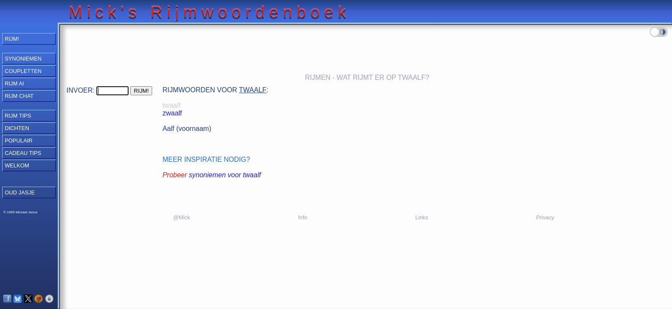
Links (421, 217)
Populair (19, 140)
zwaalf (172, 113)
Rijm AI (14, 83)
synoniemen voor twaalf (225, 175)
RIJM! (12, 39)
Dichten (17, 128)
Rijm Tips (18, 115)
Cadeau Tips (23, 153)
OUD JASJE (20, 192)
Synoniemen (23, 58)
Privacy (545, 217)
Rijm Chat (19, 96)
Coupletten (23, 71)
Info (302, 217)
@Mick (181, 217)
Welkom (17, 165)
